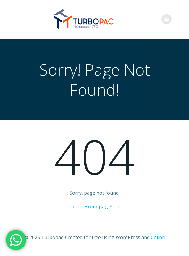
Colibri (158, 237)
